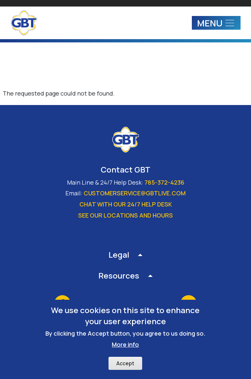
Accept (125, 363)
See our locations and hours (125, 215)
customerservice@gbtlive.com (135, 193)
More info (125, 344)
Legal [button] (119, 254)
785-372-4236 (164, 182)
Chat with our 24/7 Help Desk (125, 204)
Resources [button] (118, 275)
